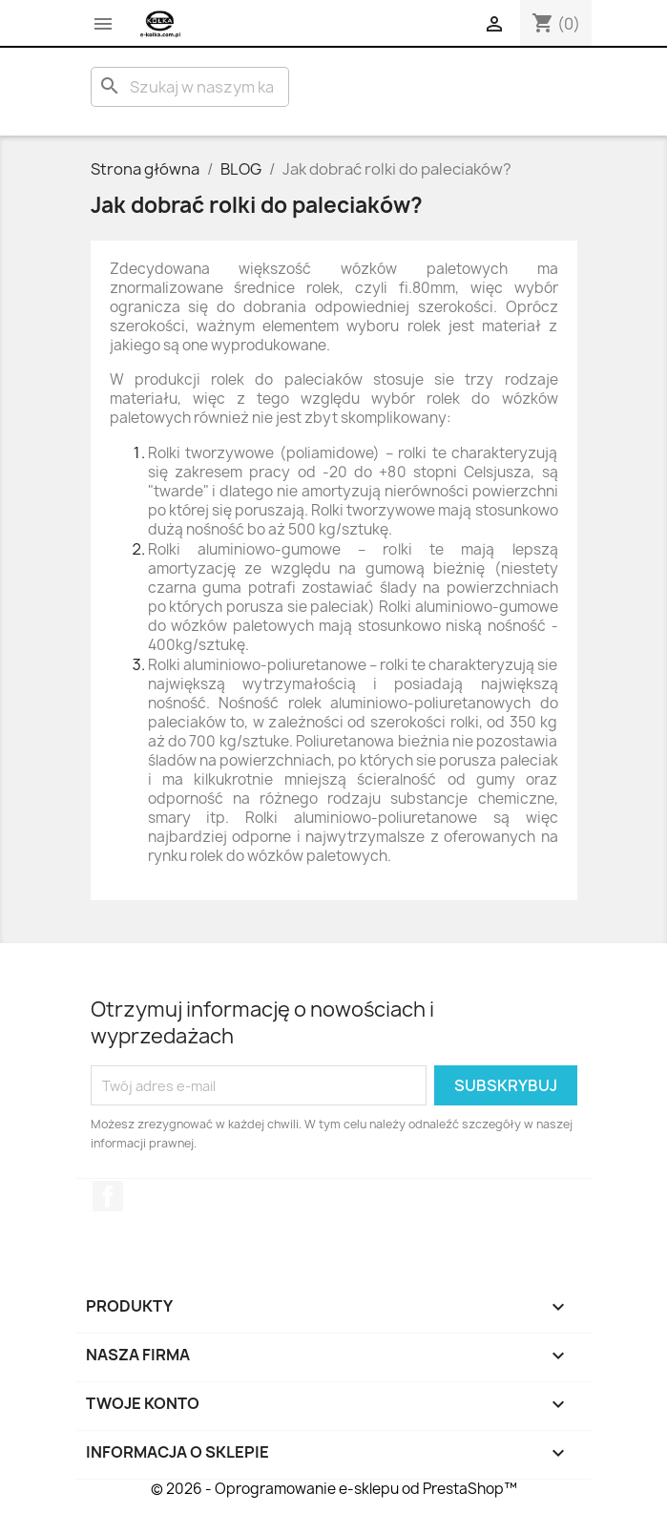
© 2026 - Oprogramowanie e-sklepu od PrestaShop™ (334, 1489)
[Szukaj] (190, 87)
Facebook (108, 1196)
